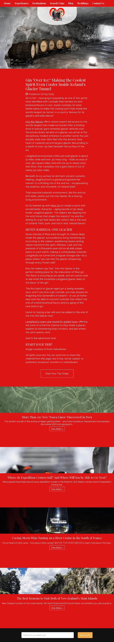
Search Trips (57, 3)
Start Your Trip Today (57, 373)
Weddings (82, 3)
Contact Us (98, 3)
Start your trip (85, 635)
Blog (70, 3)
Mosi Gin (55, 205)
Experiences (21, 3)
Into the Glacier (34, 121)
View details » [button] (57, 429)
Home (7, 3)
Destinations (39, 3)
